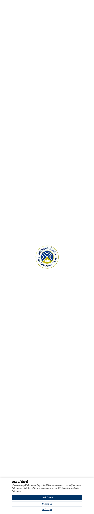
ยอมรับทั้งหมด (47, 497)
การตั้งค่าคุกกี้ (47, 509)
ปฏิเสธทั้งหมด (47, 504)
